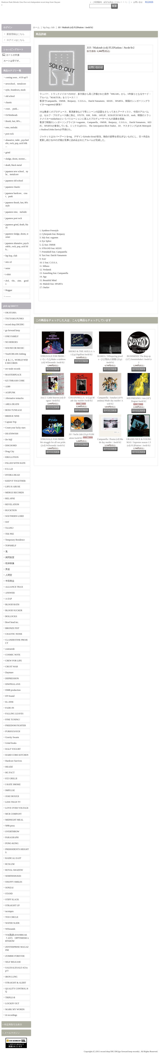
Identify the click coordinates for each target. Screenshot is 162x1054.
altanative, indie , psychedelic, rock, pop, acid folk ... (17, 143)
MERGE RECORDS (14, 492)
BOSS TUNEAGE (13, 410)
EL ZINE (9, 702)
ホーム (36, 27)
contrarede (10, 649)
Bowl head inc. (12, 622)
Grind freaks (10, 743)
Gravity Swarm (12, 737)
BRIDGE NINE (12, 416)
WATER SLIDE (12, 923)
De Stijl (8, 439)
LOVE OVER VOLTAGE (17, 808)
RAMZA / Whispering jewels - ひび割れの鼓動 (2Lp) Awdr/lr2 (110, 359)
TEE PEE (9, 534)
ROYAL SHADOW (14, 870)
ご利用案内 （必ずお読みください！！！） (110, 2)
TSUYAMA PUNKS (14, 318)
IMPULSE (10, 790)
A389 (7, 386)
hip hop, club (11, 255)
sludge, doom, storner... (16, 159)
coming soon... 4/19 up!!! (17, 77)
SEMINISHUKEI (13, 876)
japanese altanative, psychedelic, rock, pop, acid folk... (17, 246)
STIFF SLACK (12, 899)
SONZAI (9, 887)
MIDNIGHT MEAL (14, 819)
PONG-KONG (12, 843)
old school (10, 96)
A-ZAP (8, 598)
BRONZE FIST (12, 628)
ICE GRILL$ (11, 778)
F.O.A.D (9, 469)
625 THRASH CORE (15, 380)
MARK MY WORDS (15, 1009)
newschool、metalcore (16, 83)
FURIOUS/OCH (12, 731)
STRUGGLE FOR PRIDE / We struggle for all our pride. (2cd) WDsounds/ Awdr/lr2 (53, 442)
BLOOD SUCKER (13, 610)
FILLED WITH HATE (15, 463)
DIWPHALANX (12, 684)
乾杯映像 (9, 563)
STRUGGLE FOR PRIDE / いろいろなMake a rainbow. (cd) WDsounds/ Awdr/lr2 (53, 359)
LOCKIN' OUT (12, 1003)
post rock (10, 133)
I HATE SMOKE (13, 784)
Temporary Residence (15, 539)
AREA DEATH (12, 404)
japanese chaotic (13, 187)
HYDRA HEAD (12, 475)
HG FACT (10, 772)
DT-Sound (10, 696)
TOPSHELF (10, 545)
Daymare (9, 672)
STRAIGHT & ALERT (15, 982)
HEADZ (9, 766)
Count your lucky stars (15, 427)
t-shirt (8, 274)
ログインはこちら (15, 40)
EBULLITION (12, 457)
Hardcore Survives (13, 761)
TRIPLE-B (10, 997)
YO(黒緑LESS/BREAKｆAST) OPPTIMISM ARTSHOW (17, 938)
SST (7, 522)
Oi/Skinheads (12, 115)
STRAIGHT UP (12, 905)
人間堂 (8, 575)
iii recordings (11, 1015)
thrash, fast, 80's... (13, 121)
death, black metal (14, 165)
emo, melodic (12, 127)
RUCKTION (11, 510)
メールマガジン (12, 1033)
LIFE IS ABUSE (12, 486)
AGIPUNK (10, 392)
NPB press (10, 825)
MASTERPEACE (13, 374)
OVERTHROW (12, 831)
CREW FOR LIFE (13, 660)
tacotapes (9, 911)
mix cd (9, 262)
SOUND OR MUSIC (14, 348)
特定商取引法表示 (13, 1024)
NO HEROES (11, 342)
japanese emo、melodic (16, 212)
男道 (7, 569)
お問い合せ (138, 2)
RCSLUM (9, 864)
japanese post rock (14, 218)
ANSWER (10, 592)
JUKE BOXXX (12, 796)
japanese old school (14, 180)
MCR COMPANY (13, 814)
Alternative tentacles (14, 398)
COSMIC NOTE (12, 654)
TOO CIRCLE (11, 917)
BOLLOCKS (11, 616)
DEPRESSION (12, 678)
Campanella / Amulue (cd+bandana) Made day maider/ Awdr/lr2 (110, 400)
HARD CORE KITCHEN (17, 755)
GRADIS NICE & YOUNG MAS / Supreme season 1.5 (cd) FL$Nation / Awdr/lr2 (138, 442)
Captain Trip (10, 422)
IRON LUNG (11, 976)
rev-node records (12, 368)
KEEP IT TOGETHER (15, 481)
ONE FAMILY (12, 336)
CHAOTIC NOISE (13, 634)
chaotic (9, 102)
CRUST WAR (11, 666)
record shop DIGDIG (14, 324)
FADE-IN (9, 708)
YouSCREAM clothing (15, 354)
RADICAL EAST (13, 858)
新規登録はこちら (15, 34)
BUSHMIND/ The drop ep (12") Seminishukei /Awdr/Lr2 (139, 359)
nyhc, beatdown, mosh (16, 90)
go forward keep (12, 330)
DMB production (13, 690)
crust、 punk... (12, 108)
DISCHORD (11, 445)
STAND (9, 893)
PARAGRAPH (12, 837)
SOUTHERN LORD (14, 516)
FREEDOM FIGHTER (15, 725)
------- (8, 296)
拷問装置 (9, 557)
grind (8, 152)
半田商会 (9, 581)
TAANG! (9, 528)
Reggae (9, 290)
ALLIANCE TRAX (14, 587)
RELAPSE (10, 498)
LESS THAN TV (13, 802)
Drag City (9, 451)
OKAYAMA (10, 312)
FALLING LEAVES (14, 713)
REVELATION (12, 504)
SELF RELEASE (13, 962)
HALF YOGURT (13, 749)
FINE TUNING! (12, 719)
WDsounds (10, 929)
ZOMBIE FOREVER (15, 956)
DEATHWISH (11, 433)
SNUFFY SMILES (13, 882)
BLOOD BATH (12, 604)
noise (8, 268)
